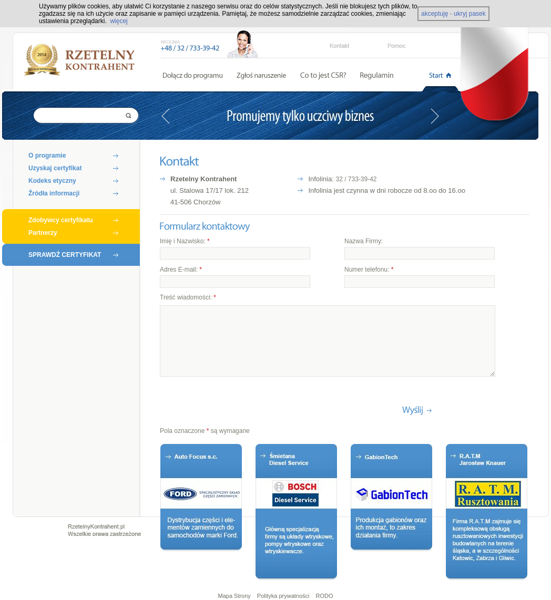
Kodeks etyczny (52, 180)
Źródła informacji (53, 193)
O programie (47, 155)
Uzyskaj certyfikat (54, 168)
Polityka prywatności (283, 596)
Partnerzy (42, 232)
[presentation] (240, 406)
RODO (324, 596)
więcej (118, 21)
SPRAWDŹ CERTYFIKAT (64, 254)
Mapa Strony (234, 596)
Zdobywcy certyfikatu (60, 220)
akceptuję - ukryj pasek (453, 13)
